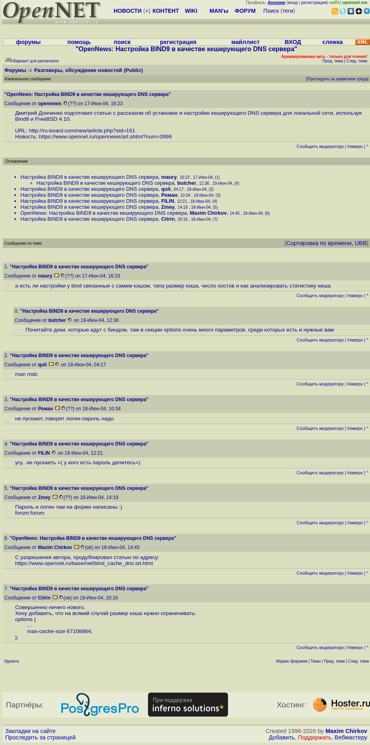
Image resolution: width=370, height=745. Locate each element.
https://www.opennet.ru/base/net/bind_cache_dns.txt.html (84, 563)
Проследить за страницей (40, 737)
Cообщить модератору (320, 146)
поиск (122, 42)
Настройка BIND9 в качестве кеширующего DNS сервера (89, 177)
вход (293, 2)
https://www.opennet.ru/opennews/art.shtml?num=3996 (105, 137)
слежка (332, 42)
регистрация (314, 2)
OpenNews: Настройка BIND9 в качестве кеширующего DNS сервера (103, 213)
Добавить (282, 737)
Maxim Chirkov (346, 731)
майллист (245, 42)
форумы (28, 42)
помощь (79, 42)
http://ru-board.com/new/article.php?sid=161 (82, 131)
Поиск (271, 11)
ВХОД (293, 42)
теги (287, 11)
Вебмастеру (351, 737)
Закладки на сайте (30, 731)
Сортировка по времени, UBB (326, 243)
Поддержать (315, 737)
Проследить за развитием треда (337, 79)
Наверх (355, 146)
